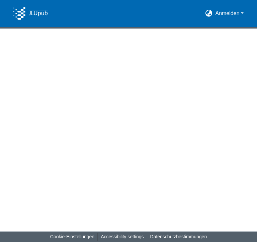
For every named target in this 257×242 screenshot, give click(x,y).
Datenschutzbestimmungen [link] (178, 236)
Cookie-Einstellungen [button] (72, 236)
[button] (30, 13)
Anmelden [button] (228, 13)
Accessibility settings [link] (122, 236)
